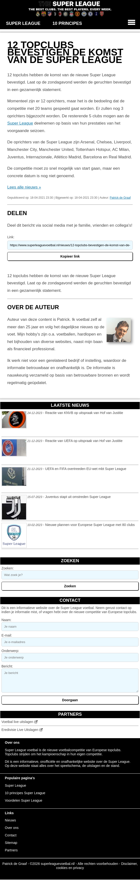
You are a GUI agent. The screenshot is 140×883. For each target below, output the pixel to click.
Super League (20, 123)
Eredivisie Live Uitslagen (19, 730)
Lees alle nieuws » (24, 187)
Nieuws (10, 820)
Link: (11, 237)
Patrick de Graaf (120, 197)
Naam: (6, 620)
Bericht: (7, 666)
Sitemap (11, 843)
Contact (10, 835)
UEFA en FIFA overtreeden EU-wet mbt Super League (85, 469)
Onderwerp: (10, 651)
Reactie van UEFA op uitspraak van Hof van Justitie (84, 441)
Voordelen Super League (23, 800)
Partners (11, 850)
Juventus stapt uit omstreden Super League (78, 497)
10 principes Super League (25, 793)
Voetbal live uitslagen (17, 722)
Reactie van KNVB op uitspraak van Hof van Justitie (84, 413)
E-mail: (6, 635)
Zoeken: (7, 568)
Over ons (12, 828)
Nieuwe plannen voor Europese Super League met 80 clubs (90, 525)
